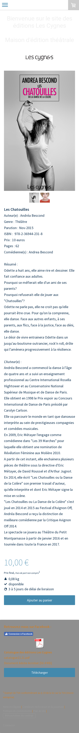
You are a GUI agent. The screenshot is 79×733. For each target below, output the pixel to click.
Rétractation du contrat (19, 715)
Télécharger (39, 672)
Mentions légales (12, 706)
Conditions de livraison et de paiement (43, 706)
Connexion (9, 725)
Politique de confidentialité (17, 711)
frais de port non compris (27, 573)
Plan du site (39, 711)
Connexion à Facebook (18, 633)
